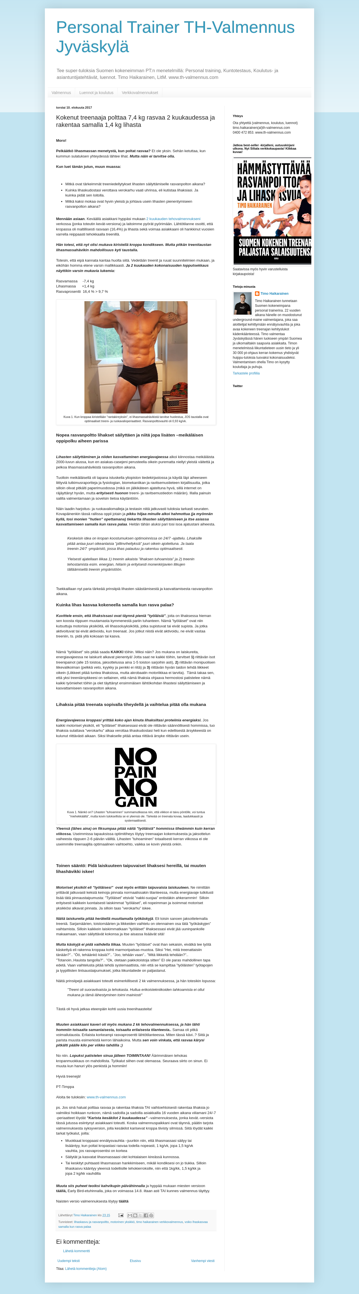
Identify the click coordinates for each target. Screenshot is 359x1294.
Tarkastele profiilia (246, 373)
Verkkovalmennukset (140, 92)
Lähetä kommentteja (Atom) (86, 1269)
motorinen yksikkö (123, 1222)
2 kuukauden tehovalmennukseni (173, 219)
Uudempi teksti (68, 1261)
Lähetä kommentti (76, 1251)
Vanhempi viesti (203, 1261)
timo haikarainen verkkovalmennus (159, 1222)
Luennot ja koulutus (96, 92)
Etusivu (135, 1261)
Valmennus (61, 92)
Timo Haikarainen (275, 294)
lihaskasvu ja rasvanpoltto (91, 1222)
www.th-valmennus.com (106, 1097)
